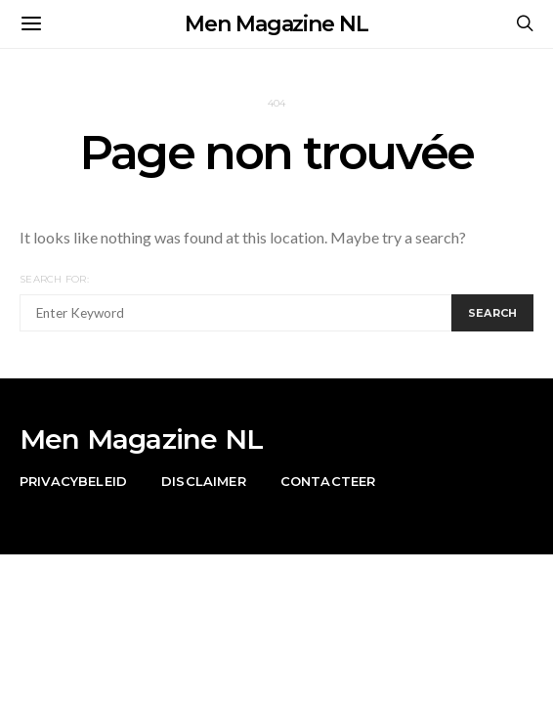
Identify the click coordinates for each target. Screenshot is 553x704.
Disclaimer (203, 481)
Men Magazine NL (276, 24)
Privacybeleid (73, 481)
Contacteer (328, 481)
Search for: (54, 279)
